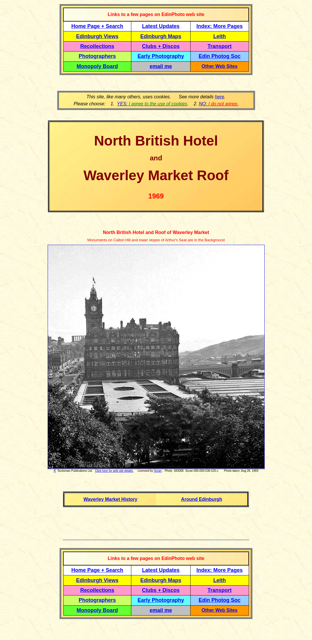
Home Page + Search (97, 26)
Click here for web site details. (114, 470)
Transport (219, 46)
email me (161, 66)
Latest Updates (161, 26)
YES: (152, 103)
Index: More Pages (219, 26)
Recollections (97, 46)
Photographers (97, 56)
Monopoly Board (97, 66)
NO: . (218, 103)
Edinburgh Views (97, 36)
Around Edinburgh (201, 499)
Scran (158, 470)
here (219, 96)
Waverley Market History (110, 499)
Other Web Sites (219, 66)
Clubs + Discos (161, 46)
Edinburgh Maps (160, 36)
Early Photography (161, 56)
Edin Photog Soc (220, 56)
